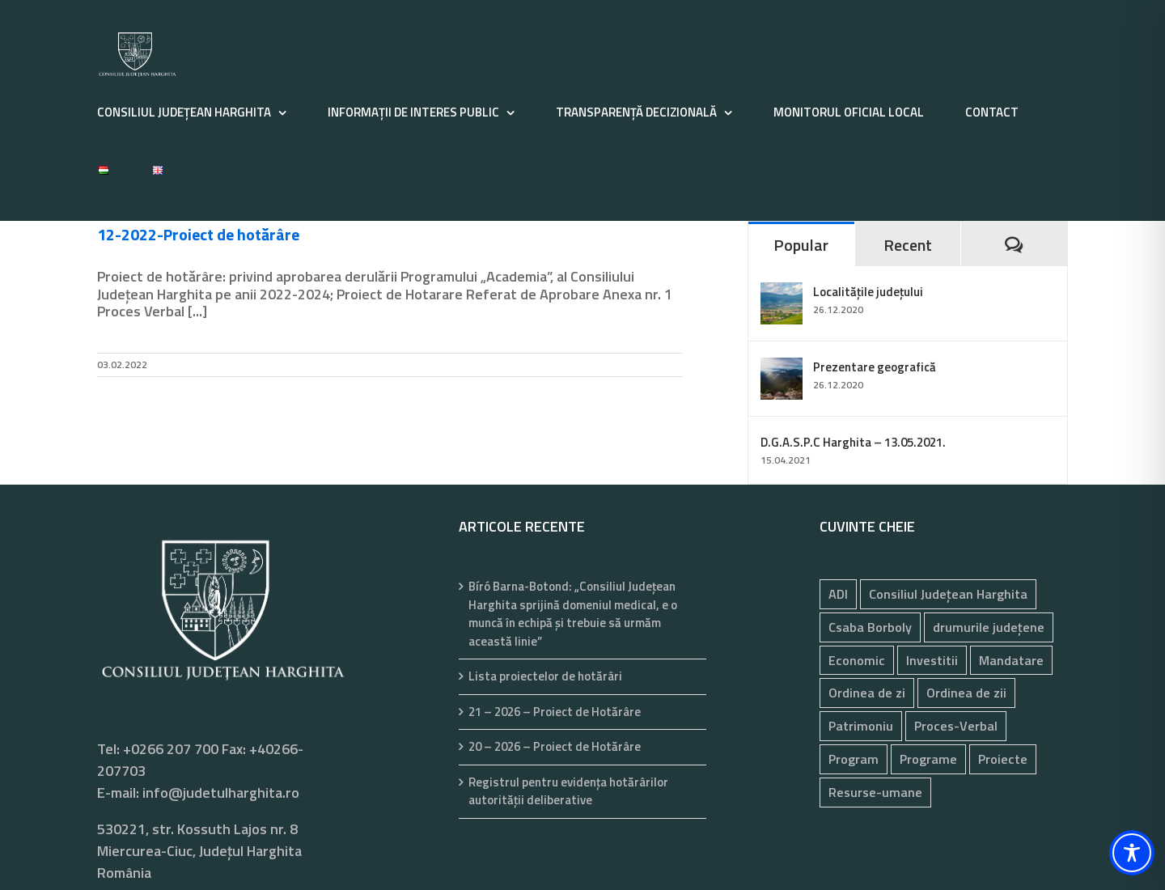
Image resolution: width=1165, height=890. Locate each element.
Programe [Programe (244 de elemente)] (928, 759)
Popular (800, 244)
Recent (907, 244)
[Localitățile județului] (781, 293)
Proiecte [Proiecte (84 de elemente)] (1002, 759)
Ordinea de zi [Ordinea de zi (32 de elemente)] (866, 692)
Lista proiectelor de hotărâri (545, 676)
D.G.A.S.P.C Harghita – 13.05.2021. (853, 442)
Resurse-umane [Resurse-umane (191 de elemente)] (875, 792)
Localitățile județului (868, 291)
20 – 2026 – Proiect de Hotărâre (554, 747)
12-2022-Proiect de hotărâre (198, 234)
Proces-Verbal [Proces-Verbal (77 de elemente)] (956, 725)
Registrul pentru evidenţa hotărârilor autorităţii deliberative (568, 791)
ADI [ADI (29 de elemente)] (838, 594)
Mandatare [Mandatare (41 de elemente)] (1011, 660)
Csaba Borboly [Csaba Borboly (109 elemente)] (870, 627)
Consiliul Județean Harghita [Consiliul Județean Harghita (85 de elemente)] (948, 594)
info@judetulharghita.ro (220, 792)
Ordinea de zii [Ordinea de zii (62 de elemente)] (966, 692)
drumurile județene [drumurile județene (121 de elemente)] (988, 627)
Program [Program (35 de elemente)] (853, 759)
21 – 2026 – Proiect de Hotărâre (554, 712)
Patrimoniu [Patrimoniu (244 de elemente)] (860, 725)
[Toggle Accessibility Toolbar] (1132, 853)
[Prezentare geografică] (781, 368)
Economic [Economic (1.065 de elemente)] (856, 660)
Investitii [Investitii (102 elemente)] (932, 660)
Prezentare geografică (874, 367)
